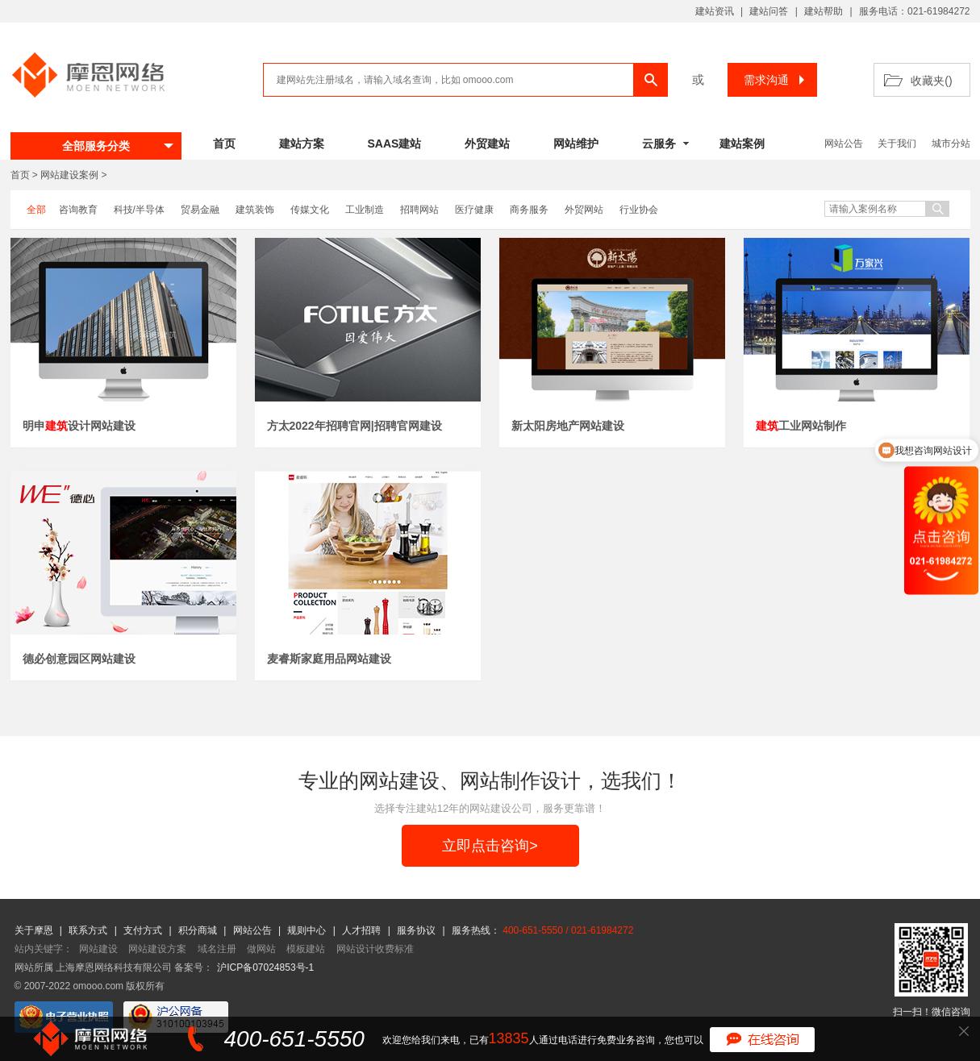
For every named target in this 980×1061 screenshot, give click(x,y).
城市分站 (951, 143)
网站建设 (98, 949)
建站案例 (742, 143)
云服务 (659, 143)
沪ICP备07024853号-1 (265, 967)
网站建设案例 (69, 175)
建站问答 (768, 11)
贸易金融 (200, 209)
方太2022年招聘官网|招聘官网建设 (354, 425)
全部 (36, 209)
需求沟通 (776, 79)
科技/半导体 (139, 209)
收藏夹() (931, 80)
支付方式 (144, 930)
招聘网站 (419, 209)
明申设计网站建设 (79, 425)
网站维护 (575, 143)
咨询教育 (78, 209)
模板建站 (305, 949)
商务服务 (529, 209)
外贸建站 (487, 143)
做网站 (261, 949)
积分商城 (197, 930)
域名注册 (217, 949)
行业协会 (638, 209)
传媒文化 (309, 209)
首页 (224, 143)
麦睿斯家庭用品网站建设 (329, 658)
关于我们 (897, 143)
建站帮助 (823, 11)
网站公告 (843, 143)
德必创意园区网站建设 (79, 658)
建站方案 (301, 143)
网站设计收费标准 (375, 949)
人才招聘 (362, 930)
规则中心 (307, 930)
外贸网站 (584, 209)
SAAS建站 (395, 143)
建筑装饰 (255, 209)
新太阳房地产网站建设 (567, 425)
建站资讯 (714, 11)
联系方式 (89, 930)
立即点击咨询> (490, 846)
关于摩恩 (35, 930)
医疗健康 (474, 209)
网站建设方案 (157, 949)
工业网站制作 (801, 425)
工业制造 (364, 209)
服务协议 (417, 930)
